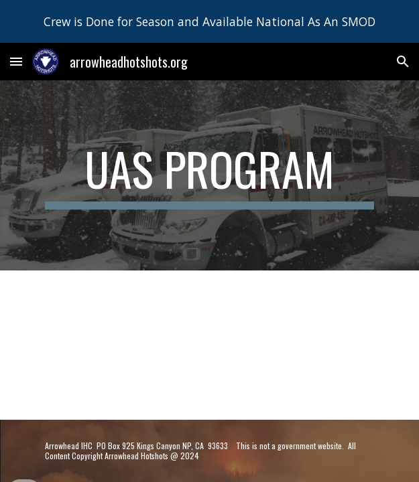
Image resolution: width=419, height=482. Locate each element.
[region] (209, 21)
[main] (209, 175)
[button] (16, 61)
